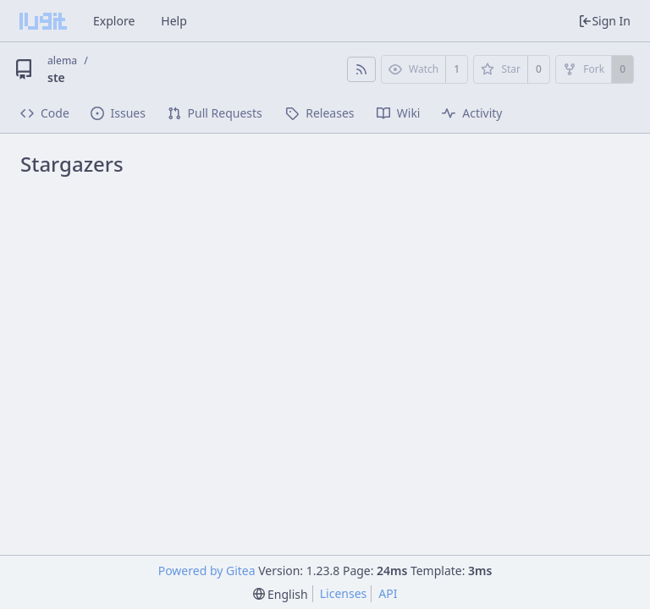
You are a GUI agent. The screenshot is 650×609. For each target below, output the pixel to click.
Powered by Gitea (207, 570)
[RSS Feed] (361, 69)
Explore (114, 21)
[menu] (280, 594)
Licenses (343, 593)
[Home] (43, 21)
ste (56, 77)
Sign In (604, 21)
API (387, 593)
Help (174, 21)
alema (62, 60)
